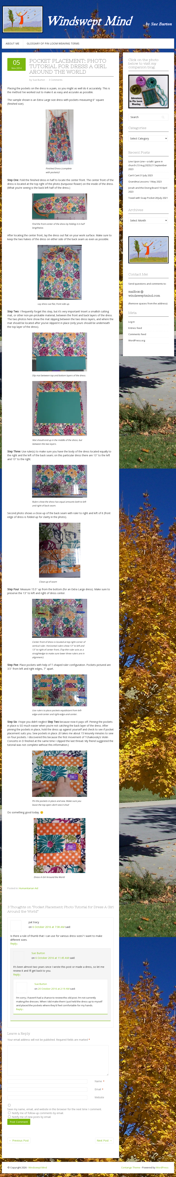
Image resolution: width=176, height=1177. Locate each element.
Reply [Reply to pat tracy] (14, 943)
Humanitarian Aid (28, 888)
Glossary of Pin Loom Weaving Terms (53, 43)
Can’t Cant (134, 175)
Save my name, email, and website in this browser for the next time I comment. (54, 1109)
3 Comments (56, 79)
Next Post (104, 1140)
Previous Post (19, 1140)
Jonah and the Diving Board (143, 187)
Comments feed (137, 334)
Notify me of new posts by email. (31, 1117)
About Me (12, 43)
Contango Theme (130, 1167)
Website (99, 1097)
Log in (131, 321)
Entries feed (135, 328)
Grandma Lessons (138, 181)
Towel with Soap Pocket (141, 197)
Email (98, 1089)
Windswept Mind (37, 1167)
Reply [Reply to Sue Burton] (17, 974)
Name (98, 1081)
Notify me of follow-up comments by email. (38, 1113)
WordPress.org (136, 340)
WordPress (162, 1167)
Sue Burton (38, 953)
